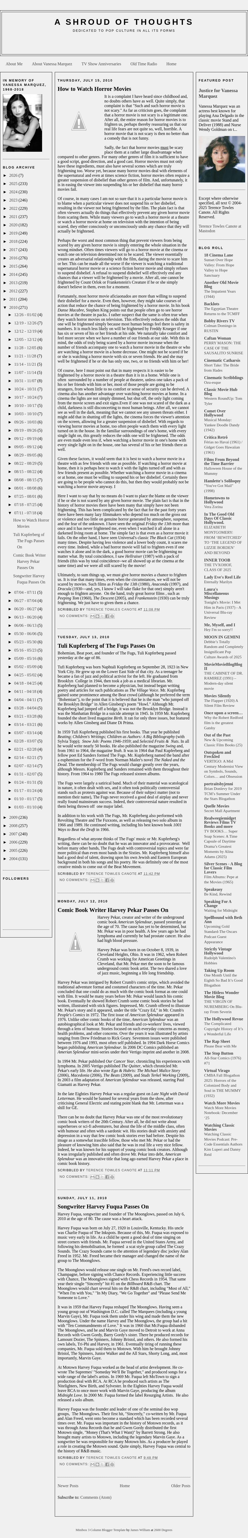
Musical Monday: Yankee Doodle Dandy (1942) (222, 425)
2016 (14, 258)
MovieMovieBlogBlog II (223, 666)
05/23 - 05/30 (25, 642)
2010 (14, 307)
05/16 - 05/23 (25, 650)
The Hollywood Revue (223, 1019)
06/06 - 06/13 (25, 625)
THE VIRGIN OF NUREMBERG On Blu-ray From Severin (223, 1006)
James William (140, 1530)
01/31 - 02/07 (25, 774)
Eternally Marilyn (218, 582)
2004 (14, 858)
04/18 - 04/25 (25, 683)
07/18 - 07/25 (25, 504)
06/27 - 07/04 (25, 600)
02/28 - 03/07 (25, 741)
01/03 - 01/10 (25, 807)
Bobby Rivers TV (219, 321)
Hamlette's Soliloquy (222, 481)
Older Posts (180, 1486)
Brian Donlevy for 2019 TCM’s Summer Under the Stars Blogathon (223, 793)
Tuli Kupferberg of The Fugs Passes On (28, 540)
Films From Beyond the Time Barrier (221, 461)
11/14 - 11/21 (25, 364)
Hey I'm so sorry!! (218, 629)
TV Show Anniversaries (101, 64)
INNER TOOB (217, 560)
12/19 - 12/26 (25, 323)
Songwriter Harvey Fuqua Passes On (103, 1206)
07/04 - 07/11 (25, 592)
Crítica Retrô (216, 437)
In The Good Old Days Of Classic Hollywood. (219, 518)
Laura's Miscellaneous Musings (216, 593)
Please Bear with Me (220, 1046)
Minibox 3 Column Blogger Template (101, 1530)
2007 (14, 834)
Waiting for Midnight (221, 910)
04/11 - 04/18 (25, 691)
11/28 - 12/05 (25, 348)
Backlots (211, 304)
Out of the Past (217, 735)
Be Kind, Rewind (217, 894)
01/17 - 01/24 (25, 790)
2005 (14, 850)
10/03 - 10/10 (25, 414)
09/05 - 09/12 (25, 447)
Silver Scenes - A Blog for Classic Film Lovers (223, 868)
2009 (14, 817)
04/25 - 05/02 (25, 675)
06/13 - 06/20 (25, 617)
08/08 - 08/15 (25, 480)
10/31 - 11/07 (25, 381)
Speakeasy (213, 889)
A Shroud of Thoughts (123, 22)
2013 (14, 283)
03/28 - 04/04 (25, 708)
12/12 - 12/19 (25, 331)
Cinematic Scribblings (223, 377)
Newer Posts (68, 1486)
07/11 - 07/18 (25, 513)
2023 (14, 200)
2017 (14, 249)
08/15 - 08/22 (25, 471)
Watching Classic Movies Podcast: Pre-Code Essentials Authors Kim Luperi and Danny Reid (223, 1144)
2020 (14, 225)
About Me (14, 64)
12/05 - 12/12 (25, 339)
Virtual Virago (217, 1070)
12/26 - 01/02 (25, 315)
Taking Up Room (219, 970)
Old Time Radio (143, 64)
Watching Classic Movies (219, 1127)
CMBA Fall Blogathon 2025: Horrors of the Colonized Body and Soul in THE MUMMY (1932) (222, 1085)
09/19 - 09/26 (25, 430)
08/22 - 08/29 (25, 463)
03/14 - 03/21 (25, 724)
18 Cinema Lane (218, 255)
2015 (14, 266)
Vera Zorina (213, 506)
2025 (14, 183)
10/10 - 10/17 (25, 405)
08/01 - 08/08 (25, 488)
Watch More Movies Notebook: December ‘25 (221, 1113)
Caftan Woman (217, 338)
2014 (14, 274)
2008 (14, 825)
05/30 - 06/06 (25, 633)
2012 (14, 291)
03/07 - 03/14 (25, 733)
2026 (14, 175)
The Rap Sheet (217, 1041)
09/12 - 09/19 (25, 438)
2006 (14, 842)
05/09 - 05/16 (25, 658)
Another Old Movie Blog (221, 284)
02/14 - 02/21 (25, 757)
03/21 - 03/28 (25, 716)
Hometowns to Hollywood (216, 500)
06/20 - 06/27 (25, 609)
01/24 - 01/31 (25, 782)
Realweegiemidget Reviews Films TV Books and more (220, 822)
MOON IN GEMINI (222, 637)
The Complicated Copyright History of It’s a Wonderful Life (223, 1028)
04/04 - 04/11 (25, 700)
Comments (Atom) (95, 1497)
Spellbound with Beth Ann (223, 919)
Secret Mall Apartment (222, 810)
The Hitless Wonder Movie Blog (221, 994)
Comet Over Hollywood (215, 413)
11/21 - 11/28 (25, 356)
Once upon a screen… (223, 713)
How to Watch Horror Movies (94, 89)
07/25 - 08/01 (25, 496)
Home (171, 64)
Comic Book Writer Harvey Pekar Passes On (29, 561)
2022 (14, 208)
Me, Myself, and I (219, 625)
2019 (14, 233)
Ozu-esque (212, 382)
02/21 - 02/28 (25, 749)
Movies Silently (217, 696)
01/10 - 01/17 (25, 799)
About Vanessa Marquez (52, 64)
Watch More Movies (222, 1103)
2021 (14, 216)
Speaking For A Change (217, 903)
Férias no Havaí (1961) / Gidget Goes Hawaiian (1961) (223, 447)
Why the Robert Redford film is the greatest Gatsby (223, 722)
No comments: (74, 616)
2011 (13, 299)
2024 (14, 192)
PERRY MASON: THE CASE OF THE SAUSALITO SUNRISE (223, 348)
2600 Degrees (163, 1530)
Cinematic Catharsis (222, 360)
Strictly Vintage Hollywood (218, 951)
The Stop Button (218, 1053)
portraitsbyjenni (218, 784)
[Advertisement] (124, 45)
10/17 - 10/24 (25, 397)
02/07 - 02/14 (25, 766)
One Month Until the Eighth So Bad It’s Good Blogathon (223, 980)
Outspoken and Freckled (217, 754)
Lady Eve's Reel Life (222, 577)
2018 (14, 241)
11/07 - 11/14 (25, 372)
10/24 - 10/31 (25, 389)
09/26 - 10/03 (25, 422)
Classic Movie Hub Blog (220, 391)
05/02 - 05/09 (25, 666)
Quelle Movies (216, 806)
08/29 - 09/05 (25, 455)
